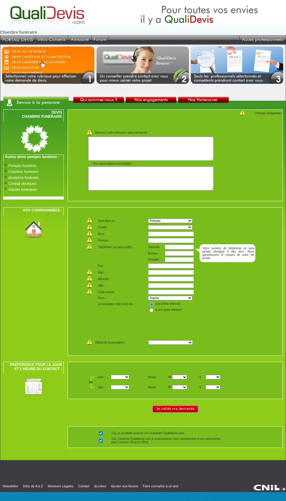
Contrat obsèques (22, 184)
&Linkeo (100, 495)
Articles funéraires (22, 190)
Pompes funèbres (22, 166)
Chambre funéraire (23, 172)
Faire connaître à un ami (160, 495)
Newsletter (10, 495)
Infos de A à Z (33, 495)
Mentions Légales (60, 495)
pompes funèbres (42, 157)
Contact (83, 495)
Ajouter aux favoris (124, 495)
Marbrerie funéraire (23, 178)
